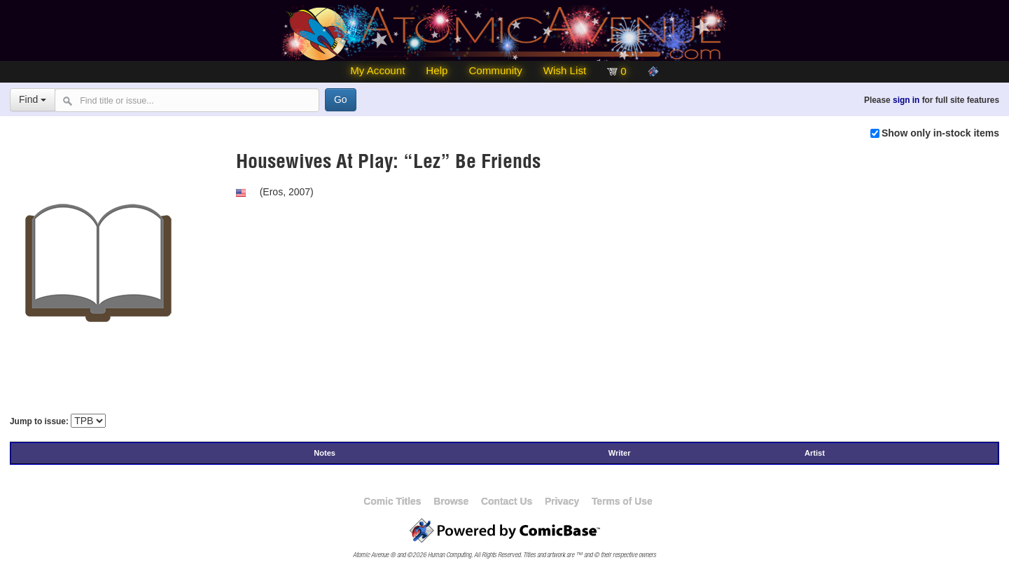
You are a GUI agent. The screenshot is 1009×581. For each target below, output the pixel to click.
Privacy (562, 501)
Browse (450, 501)
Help (436, 70)
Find (32, 99)
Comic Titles (392, 501)
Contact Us (506, 501)
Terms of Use (622, 501)
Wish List (564, 70)
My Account (377, 70)
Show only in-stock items (940, 133)
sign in (906, 100)
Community (495, 70)
